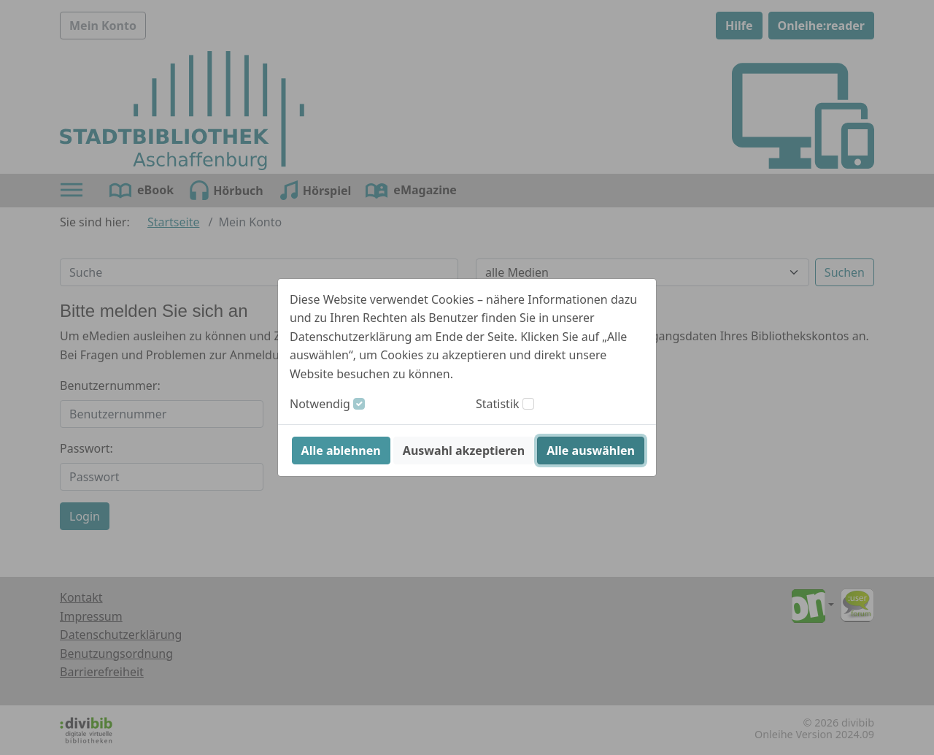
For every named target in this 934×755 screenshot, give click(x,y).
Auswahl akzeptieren (464, 450)
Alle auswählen (591, 450)
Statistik (498, 404)
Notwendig (320, 404)
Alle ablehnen (341, 450)
